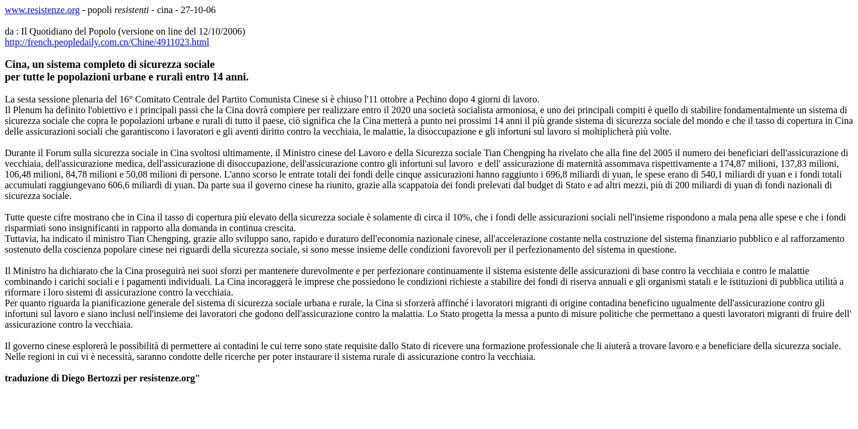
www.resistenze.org (42, 10)
